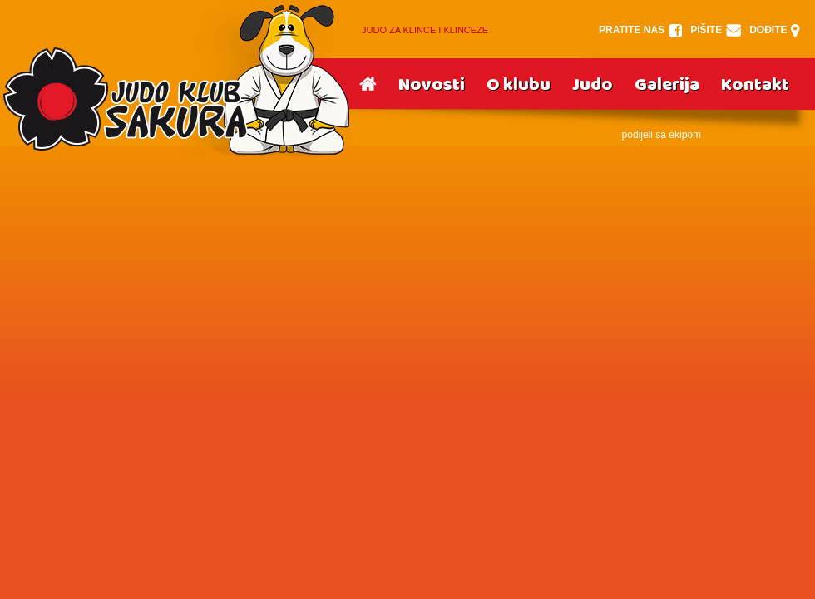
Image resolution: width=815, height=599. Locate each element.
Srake (175, 78)
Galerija (667, 84)
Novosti (431, 84)
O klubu (519, 84)
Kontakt (755, 84)
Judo (592, 84)
